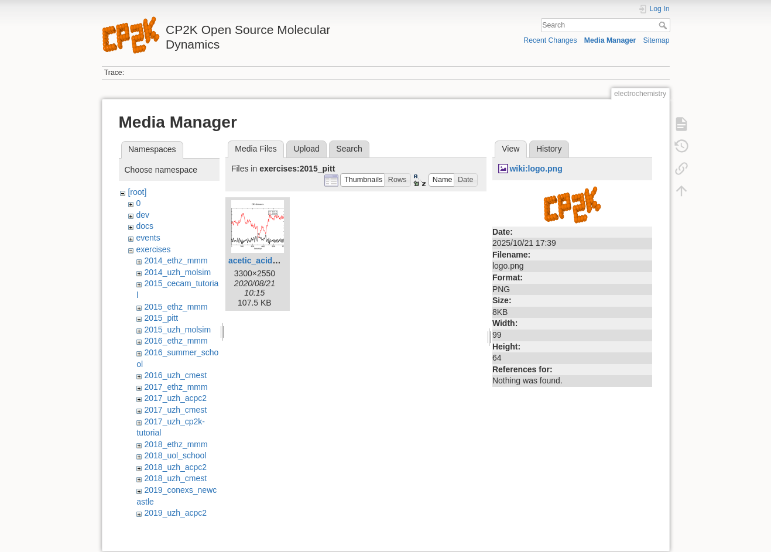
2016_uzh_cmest (175, 375)
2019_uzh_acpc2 (175, 512)
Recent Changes (550, 40)
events (148, 237)
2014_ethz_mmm (175, 260)
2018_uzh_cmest (175, 478)
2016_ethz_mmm (175, 340)
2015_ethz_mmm (175, 306)
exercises (153, 249)
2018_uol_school (175, 455)
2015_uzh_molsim (177, 329)
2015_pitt (161, 318)
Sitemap (656, 40)
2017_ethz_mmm (175, 387)
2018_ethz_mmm (175, 444)
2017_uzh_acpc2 (175, 398)
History (549, 148)
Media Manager (610, 40)
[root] (137, 192)
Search (664, 25)
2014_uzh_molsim (177, 272)
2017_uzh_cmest (175, 409)
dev (142, 215)
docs (144, 226)
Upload (306, 148)
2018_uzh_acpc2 (175, 467)
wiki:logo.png (535, 168)
